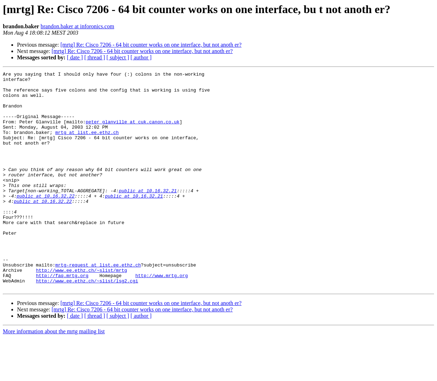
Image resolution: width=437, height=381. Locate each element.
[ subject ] (118, 57)
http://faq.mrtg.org (62, 316)
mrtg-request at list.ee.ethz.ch (98, 304)
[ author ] (141, 57)
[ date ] (75, 57)
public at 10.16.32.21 (148, 215)
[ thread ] (94, 57)
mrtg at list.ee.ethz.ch (87, 145)
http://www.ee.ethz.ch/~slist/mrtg (81, 310)
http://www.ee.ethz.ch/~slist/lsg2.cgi (87, 323)
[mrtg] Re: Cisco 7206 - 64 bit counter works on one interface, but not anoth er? (151, 45)
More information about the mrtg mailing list (54, 375)
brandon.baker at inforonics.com (77, 26)
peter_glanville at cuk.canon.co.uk (132, 132)
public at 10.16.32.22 (46, 221)
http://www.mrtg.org (161, 316)
